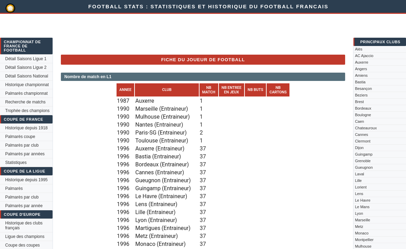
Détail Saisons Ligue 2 (25, 67)
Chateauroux (366, 128)
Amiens (361, 75)
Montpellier (364, 240)
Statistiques (16, 162)
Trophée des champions (27, 110)
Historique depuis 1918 (26, 128)
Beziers (361, 95)
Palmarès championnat (26, 93)
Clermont (362, 141)
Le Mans (362, 207)
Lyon (359, 213)
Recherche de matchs (25, 102)
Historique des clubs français (24, 225)
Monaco (361, 233)
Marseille (362, 220)
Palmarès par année (24, 205)
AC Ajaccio (364, 56)
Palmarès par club (22, 145)
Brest (359, 102)
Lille (358, 180)
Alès (358, 49)
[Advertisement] (187, 33)
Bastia (360, 82)
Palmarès (14, 188)
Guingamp (363, 154)
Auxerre (361, 62)
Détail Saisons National (26, 76)
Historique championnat (27, 84)
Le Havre (362, 200)
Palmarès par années (25, 153)
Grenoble (362, 161)
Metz (359, 226)
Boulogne (363, 115)
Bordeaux (363, 108)
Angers (361, 69)
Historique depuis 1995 (26, 179)
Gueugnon (363, 167)
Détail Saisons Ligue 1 (25, 58)
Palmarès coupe (20, 136)
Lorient (361, 187)
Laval (359, 174)
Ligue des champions (24, 236)
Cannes (361, 134)
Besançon (363, 88)
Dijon (359, 148)
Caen (359, 121)
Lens (359, 194)
